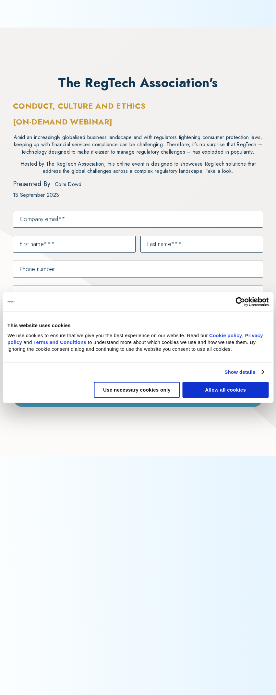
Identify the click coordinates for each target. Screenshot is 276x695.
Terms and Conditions (59, 342)
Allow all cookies (225, 390)
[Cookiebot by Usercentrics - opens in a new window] (240, 302)
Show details (239, 372)
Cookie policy (225, 335)
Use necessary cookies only (137, 390)
